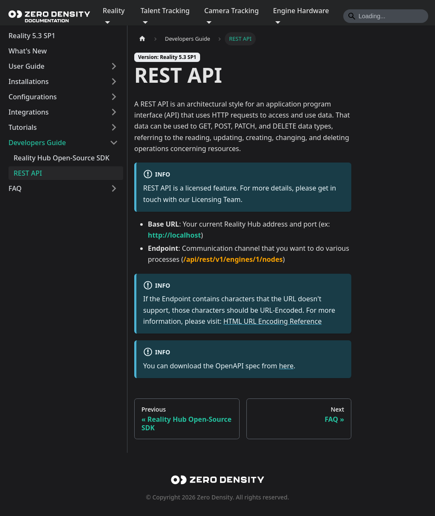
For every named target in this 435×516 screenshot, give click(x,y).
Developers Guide (37, 142)
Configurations (32, 96)
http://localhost (174, 235)
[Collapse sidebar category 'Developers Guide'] (114, 142)
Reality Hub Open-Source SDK (62, 158)
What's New (27, 51)
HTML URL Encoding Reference (272, 321)
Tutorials (22, 127)
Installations (28, 81)
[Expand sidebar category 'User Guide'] (114, 66)
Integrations (28, 112)
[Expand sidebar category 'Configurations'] (114, 97)
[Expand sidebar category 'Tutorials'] (114, 127)
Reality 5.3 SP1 (31, 35)
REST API (28, 173)
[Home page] (142, 38)
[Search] (385, 16)
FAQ (15, 188)
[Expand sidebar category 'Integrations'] (114, 112)
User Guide (26, 66)
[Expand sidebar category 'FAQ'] (114, 188)
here (286, 365)
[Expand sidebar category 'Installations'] (114, 81)
